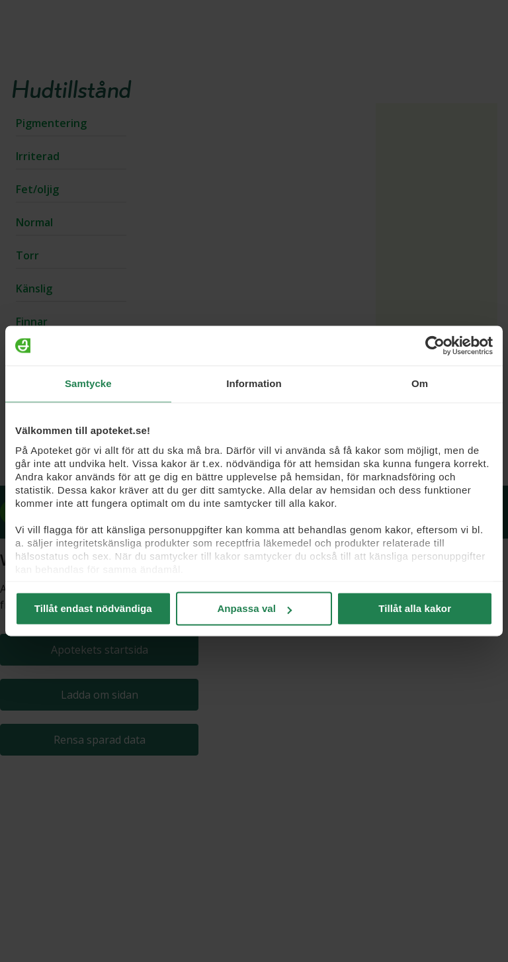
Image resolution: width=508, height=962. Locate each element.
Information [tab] (254, 383)
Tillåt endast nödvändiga (93, 608)
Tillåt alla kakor (414, 608)
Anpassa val (254, 608)
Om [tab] (419, 383)
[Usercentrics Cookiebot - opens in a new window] (435, 345)
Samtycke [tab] (88, 383)
